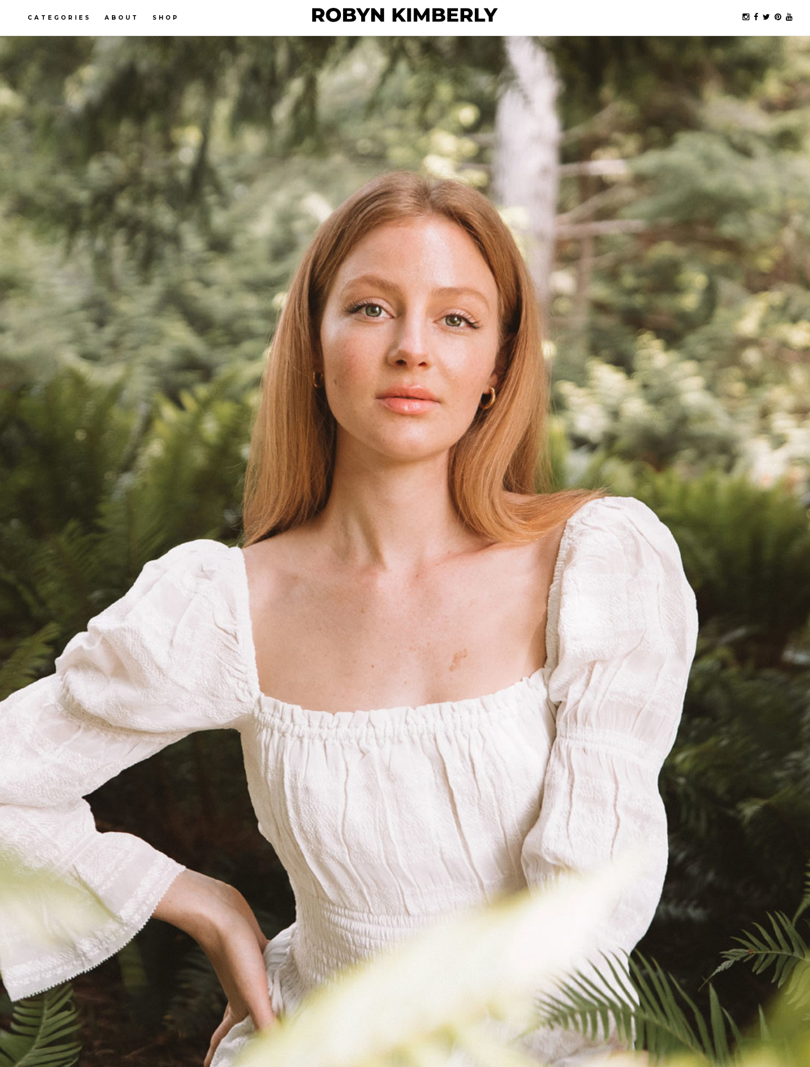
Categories (59, 17)
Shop (165, 17)
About (122, 17)
